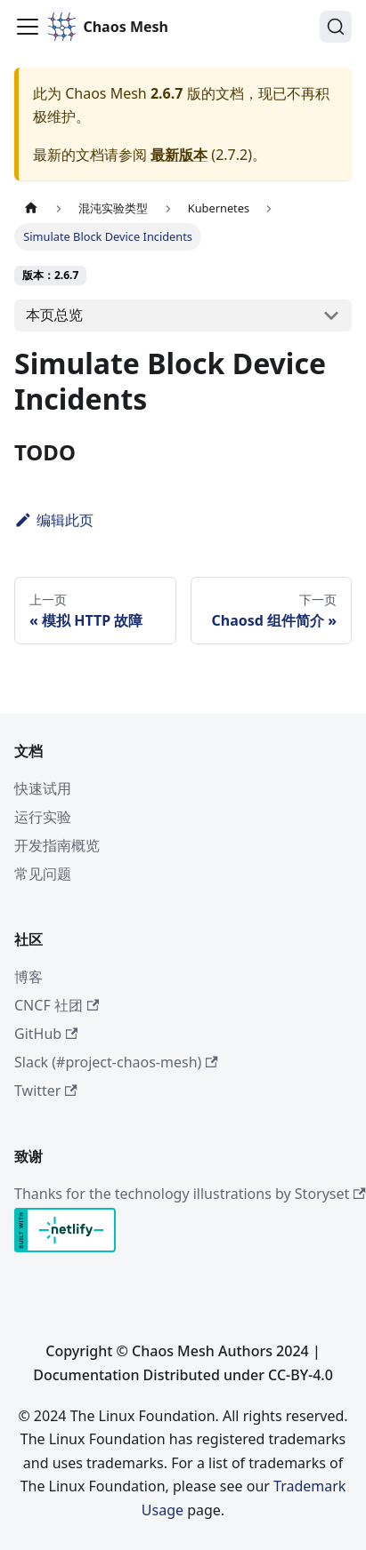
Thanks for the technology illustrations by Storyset (190, 1193)
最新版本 (178, 154)
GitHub (45, 1033)
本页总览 (54, 314)
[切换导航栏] (27, 26)
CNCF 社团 (56, 1005)
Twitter (45, 1090)
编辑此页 (54, 520)
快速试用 (42, 788)
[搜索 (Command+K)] (336, 27)
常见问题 (42, 873)
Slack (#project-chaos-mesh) (116, 1062)
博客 (28, 977)
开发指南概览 (57, 845)
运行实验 (42, 817)
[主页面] (31, 208)
